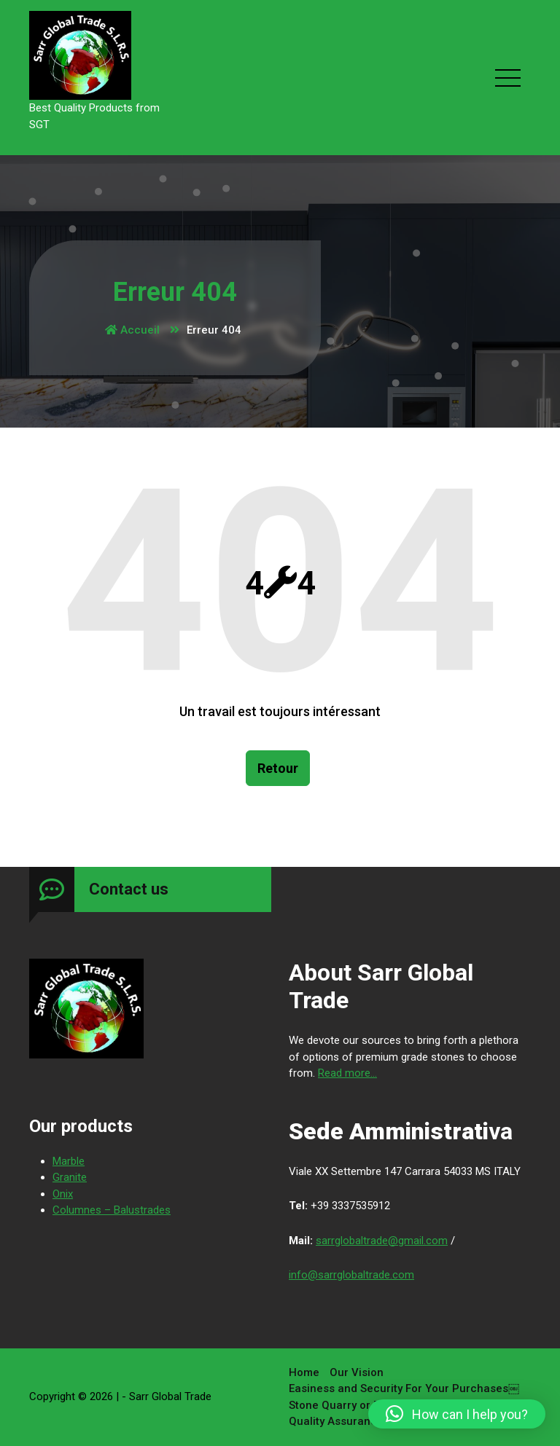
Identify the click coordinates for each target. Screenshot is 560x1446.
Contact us (128, 889)
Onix (62, 1194)
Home (304, 1372)
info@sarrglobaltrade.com (351, 1274)
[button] (456, 1414)
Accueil (132, 330)
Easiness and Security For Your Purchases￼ (404, 1388)
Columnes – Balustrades (111, 1210)
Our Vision (357, 1372)
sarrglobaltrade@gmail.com (382, 1240)
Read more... (347, 1073)
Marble (68, 1161)
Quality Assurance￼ (341, 1421)
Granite (69, 1177)
